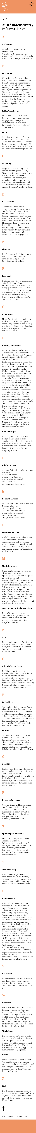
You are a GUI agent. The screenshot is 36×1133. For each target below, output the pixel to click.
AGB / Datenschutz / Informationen (14, 1116)
